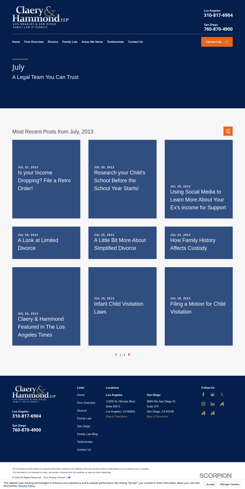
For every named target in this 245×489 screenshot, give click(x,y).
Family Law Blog (87, 434)
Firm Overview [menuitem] (34, 41)
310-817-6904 (218, 15)
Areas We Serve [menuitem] (92, 41)
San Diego (83, 426)
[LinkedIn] (213, 404)
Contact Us (84, 449)
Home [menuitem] (16, 41)
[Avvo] (222, 404)
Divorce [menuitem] (53, 41)
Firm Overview (86, 402)
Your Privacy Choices (57, 477)
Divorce (82, 410)
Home (81, 394)
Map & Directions (116, 416)
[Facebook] (203, 394)
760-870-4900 (218, 29)
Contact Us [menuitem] (135, 41)
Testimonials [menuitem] (115, 41)
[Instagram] (203, 404)
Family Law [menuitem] (69, 41)
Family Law (84, 418)
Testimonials (85, 441)
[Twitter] (222, 394)
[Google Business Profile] (213, 394)
